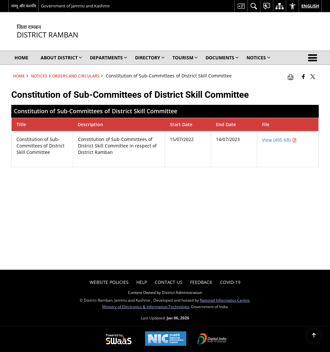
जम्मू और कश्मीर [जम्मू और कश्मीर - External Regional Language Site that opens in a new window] (23, 6)
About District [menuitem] (61, 58)
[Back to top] (313, 335)
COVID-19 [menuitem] (230, 282)
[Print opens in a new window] (292, 76)
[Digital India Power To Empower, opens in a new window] (212, 339)
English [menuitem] (310, 6)
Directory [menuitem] (150, 58)
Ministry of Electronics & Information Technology (145, 306)
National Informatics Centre (224, 300)
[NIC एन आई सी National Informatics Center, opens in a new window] (165, 339)
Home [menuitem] (21, 58)
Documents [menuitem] (222, 58)
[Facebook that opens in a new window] (303, 76)
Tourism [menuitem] (185, 58)
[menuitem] (240, 6)
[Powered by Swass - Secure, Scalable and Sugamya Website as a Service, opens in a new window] (119, 339)
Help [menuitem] (141, 282)
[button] (314, 58)
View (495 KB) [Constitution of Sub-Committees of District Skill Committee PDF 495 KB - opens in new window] (279, 140)
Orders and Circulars (76, 75)
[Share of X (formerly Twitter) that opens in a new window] (313, 76)
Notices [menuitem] (258, 58)
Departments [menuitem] (108, 58)
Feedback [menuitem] (201, 282)
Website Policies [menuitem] (109, 282)
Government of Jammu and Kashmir (75, 6)
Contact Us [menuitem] (168, 282)
